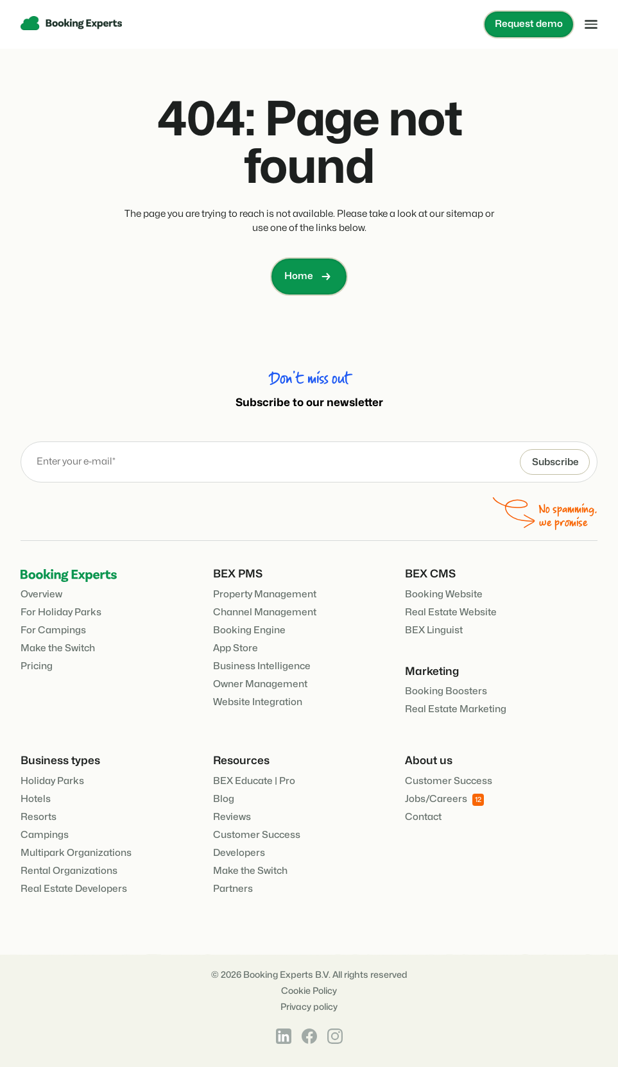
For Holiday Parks (61, 612)
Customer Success (256, 835)
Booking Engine (249, 630)
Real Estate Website (451, 612)
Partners (233, 889)
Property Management (264, 594)
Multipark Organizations (76, 853)
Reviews (232, 817)
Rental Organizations (69, 871)
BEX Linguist (434, 630)
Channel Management (264, 612)
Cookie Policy (309, 991)
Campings (45, 835)
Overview (41, 594)
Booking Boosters (446, 691)
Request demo (529, 24)
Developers (239, 853)
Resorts (38, 817)
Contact (423, 817)
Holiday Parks (52, 781)
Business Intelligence (262, 666)
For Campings (53, 630)
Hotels (36, 799)
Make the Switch (58, 648)
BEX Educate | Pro (254, 781)
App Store (235, 648)
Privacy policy (309, 1007)
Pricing (37, 666)
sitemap (464, 214)
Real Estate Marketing (455, 709)
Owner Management (260, 684)
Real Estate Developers (74, 889)
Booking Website (444, 594)
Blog (223, 799)
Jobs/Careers (444, 800)
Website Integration (257, 702)
